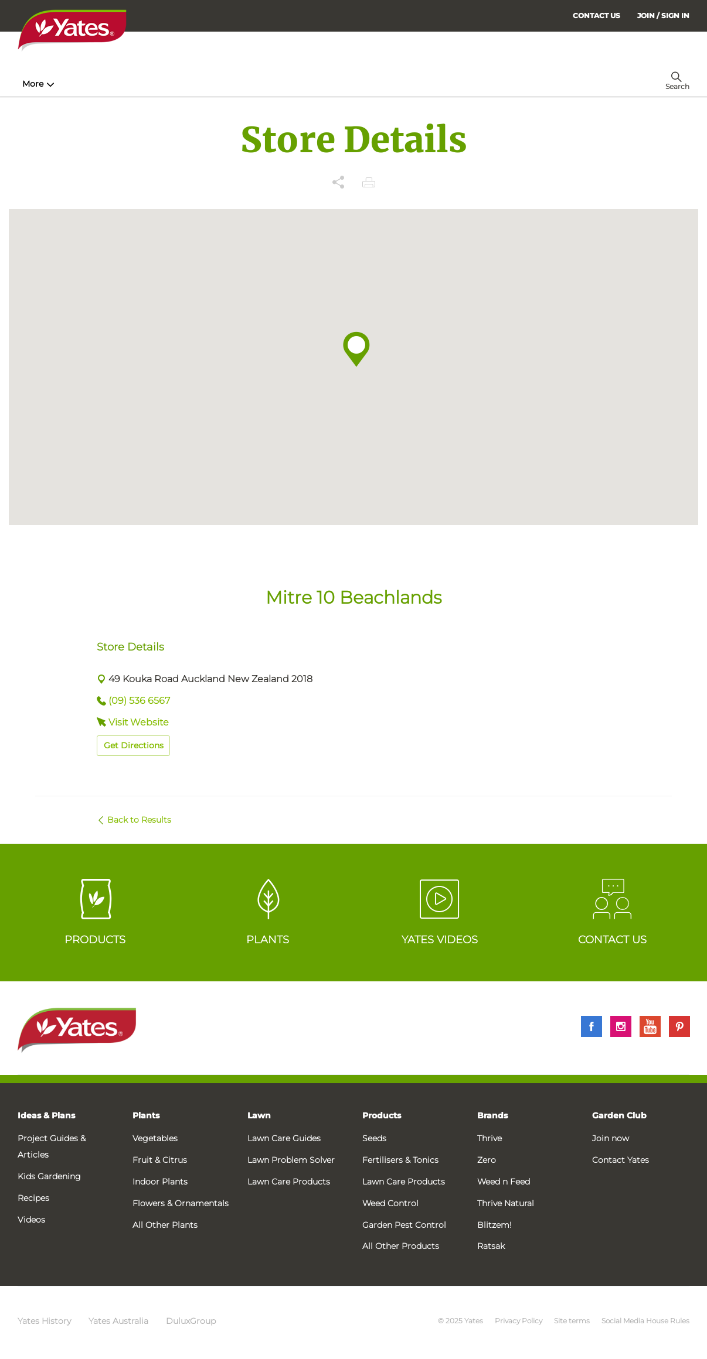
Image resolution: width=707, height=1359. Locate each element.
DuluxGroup (191, 1321)
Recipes (33, 1198)
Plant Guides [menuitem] (242, 83)
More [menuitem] (476, 83)
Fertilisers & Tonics (400, 1160)
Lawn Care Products (288, 1181)
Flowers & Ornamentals (180, 1203)
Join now (610, 1138)
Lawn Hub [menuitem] (322, 83)
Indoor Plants (160, 1181)
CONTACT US (596, 15)
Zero (486, 1160)
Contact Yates (620, 1160)
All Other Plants (165, 1225)
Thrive (489, 1138)
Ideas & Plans (46, 1115)
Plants (145, 1115)
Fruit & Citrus (159, 1160)
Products (381, 1115)
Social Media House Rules (645, 1320)
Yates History (44, 1321)
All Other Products (400, 1246)
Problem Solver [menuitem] (407, 83)
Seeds (374, 1138)
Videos (31, 1219)
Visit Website (138, 722)
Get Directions (134, 745)
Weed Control (390, 1203)
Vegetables (155, 1138)
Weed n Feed (503, 1181)
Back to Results (139, 819)
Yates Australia (118, 1321)
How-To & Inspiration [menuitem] (71, 83)
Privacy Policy (518, 1320)
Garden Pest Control (404, 1225)
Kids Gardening (49, 1176)
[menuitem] (663, 15)
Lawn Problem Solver (291, 1160)
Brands (492, 1115)
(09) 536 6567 (139, 700)
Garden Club (619, 1115)
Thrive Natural (505, 1203)
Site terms (572, 1320)
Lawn (259, 1115)
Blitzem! (494, 1225)
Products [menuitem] (165, 83)
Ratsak (491, 1246)
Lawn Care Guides (284, 1138)
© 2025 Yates (460, 1320)
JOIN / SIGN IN (663, 15)
